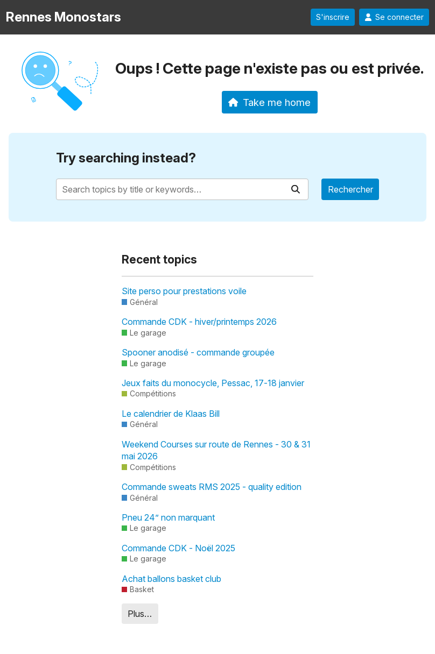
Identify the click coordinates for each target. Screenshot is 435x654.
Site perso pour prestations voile (184, 291)
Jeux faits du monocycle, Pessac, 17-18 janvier (213, 383)
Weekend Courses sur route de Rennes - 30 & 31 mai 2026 (216, 450)
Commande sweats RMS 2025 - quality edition (211, 486)
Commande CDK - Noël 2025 (178, 548)
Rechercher (350, 189)
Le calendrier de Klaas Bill (171, 413)
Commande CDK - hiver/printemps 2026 (199, 321)
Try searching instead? (126, 158)
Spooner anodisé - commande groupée (198, 352)
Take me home (269, 102)
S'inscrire (332, 17)
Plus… (140, 613)
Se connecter (394, 17)
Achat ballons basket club (171, 578)
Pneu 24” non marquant (168, 517)
